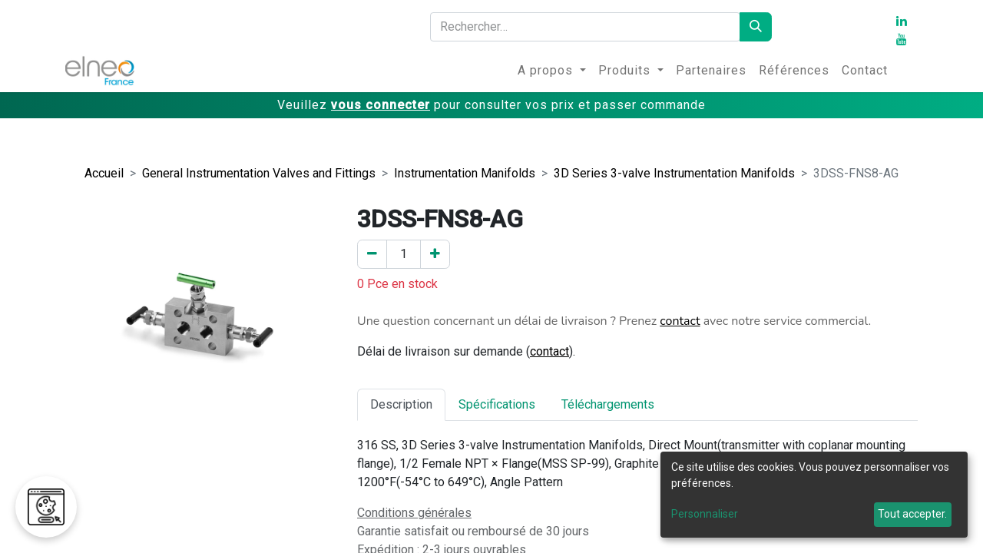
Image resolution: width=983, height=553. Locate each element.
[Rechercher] (756, 26)
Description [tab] (401, 404)
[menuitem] (551, 70)
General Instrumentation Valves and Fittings (259, 173)
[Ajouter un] (435, 254)
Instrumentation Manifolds (464, 173)
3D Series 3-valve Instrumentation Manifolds (674, 173)
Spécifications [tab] (496, 404)
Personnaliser (704, 514)
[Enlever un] (372, 254)
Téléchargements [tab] (607, 404)
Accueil (104, 173)
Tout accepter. (912, 514)
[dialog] (814, 495)
